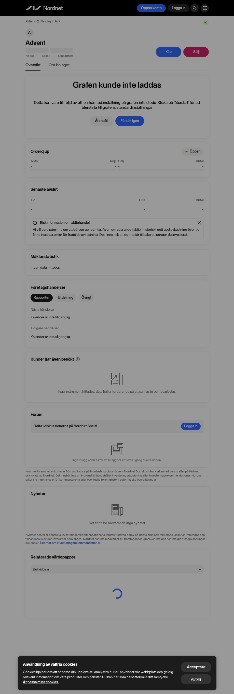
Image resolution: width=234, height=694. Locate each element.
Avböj (196, 679)
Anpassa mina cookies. (41, 682)
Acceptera (196, 666)
